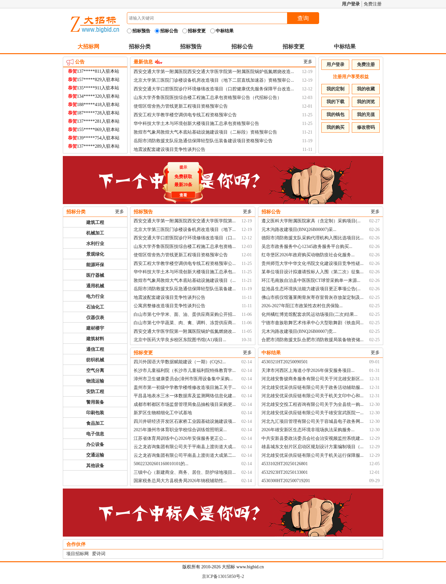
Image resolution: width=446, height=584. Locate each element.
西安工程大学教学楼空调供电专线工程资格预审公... (185, 263)
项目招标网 (77, 553)
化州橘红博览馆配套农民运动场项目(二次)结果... (309, 314)
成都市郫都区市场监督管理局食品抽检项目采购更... (185, 404)
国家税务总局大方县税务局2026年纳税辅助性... (180, 480)
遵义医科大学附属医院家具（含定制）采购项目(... (310, 220)
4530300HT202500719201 (285, 480)
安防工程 (95, 391)
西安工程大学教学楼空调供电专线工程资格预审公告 (185, 114)
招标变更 (293, 47)
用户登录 (351, 4)
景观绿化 (95, 254)
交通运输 (95, 455)
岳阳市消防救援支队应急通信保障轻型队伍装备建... (185, 288)
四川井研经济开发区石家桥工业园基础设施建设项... (185, 421)
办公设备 (95, 444)
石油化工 (95, 307)
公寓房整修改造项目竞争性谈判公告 (169, 305)
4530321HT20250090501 (284, 361)
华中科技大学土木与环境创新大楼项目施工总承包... (185, 271)
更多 (307, 61)
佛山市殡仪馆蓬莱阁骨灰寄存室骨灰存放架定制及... (312, 297)
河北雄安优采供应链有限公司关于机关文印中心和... (312, 395)
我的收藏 (366, 88)
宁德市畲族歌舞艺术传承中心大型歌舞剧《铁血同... (312, 322)
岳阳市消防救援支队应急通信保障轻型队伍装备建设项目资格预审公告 (203, 140)
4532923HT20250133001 (284, 472)
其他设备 (95, 465)
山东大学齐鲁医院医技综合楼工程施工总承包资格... (185, 246)
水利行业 (95, 243)
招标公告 (242, 47)
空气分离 (95, 370)
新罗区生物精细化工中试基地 (163, 412)
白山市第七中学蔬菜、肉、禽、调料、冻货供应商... (185, 322)
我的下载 (335, 101)
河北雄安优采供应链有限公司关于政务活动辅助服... (312, 387)
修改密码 (366, 127)
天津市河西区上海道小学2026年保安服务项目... (308, 370)
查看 (182, 194)
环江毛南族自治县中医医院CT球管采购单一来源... (310, 280)
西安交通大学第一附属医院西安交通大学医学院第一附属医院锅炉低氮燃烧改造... (214, 71)
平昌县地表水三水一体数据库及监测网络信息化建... (185, 395)
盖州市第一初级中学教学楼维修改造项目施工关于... (185, 387)
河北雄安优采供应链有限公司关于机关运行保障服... (312, 455)
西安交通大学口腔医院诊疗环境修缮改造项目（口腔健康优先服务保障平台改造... (214, 88)
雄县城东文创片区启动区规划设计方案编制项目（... (312, 446)
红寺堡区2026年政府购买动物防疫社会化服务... (308, 254)
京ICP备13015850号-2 (223, 576)
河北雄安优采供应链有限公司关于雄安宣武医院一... (312, 412)
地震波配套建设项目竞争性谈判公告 (169, 149)
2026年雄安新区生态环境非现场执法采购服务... (308, 429)
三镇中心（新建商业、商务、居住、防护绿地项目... (185, 472)
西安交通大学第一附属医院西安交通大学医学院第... (185, 220)
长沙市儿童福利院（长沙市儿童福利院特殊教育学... (185, 370)
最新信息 (143, 61)
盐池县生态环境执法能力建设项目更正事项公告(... (310, 288)
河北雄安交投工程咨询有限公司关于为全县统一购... (312, 404)
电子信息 (95, 434)
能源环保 (95, 264)
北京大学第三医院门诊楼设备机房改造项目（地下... (185, 229)
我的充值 (366, 114)
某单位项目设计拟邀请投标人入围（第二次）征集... (312, 271)
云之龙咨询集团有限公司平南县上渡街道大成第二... (185, 455)
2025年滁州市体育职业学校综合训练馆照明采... (180, 429)
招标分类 (140, 47)
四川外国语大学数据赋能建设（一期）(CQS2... (180, 361)
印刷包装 (95, 412)
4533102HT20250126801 (284, 463)
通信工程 (95, 349)
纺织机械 (95, 360)
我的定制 (335, 88)
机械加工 (95, 233)
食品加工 (95, 423)
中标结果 (345, 47)
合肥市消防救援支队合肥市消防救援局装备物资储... (312, 339)
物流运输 (95, 381)
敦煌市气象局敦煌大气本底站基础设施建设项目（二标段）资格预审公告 (205, 132)
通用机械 (95, 286)
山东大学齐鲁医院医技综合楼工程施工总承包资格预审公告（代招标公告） (208, 97)
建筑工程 (95, 222)
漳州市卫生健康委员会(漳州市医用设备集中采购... (183, 378)
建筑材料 (95, 338)
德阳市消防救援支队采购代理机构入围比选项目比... (312, 237)
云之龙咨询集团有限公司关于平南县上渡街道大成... (185, 446)
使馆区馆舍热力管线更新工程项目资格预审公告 (181, 106)
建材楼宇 (95, 328)
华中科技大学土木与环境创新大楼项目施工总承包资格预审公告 (196, 123)
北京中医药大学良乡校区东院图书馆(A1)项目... (180, 339)
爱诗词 (98, 553)
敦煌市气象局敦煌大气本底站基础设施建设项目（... (185, 280)
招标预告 (191, 47)
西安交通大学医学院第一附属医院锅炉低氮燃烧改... (185, 331)
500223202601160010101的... (161, 463)
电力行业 (95, 296)
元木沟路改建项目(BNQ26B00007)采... (298, 229)
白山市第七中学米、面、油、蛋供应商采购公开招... (185, 314)
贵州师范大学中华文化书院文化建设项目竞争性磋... (312, 263)
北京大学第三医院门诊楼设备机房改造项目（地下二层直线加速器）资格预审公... (214, 80)
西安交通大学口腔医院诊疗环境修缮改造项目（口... (185, 237)
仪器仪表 (95, 317)
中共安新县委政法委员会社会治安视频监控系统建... (312, 438)
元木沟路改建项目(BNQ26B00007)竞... (298, 331)
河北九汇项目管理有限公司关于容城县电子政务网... (312, 421)
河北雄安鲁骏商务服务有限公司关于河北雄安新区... (312, 378)
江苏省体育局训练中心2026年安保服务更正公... (180, 438)
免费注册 (373, 4)
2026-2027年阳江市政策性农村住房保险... (302, 305)
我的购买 (335, 127)
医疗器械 (95, 275)
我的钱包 (335, 114)
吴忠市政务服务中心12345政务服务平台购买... (306, 246)
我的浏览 (366, 101)
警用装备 (95, 402)
